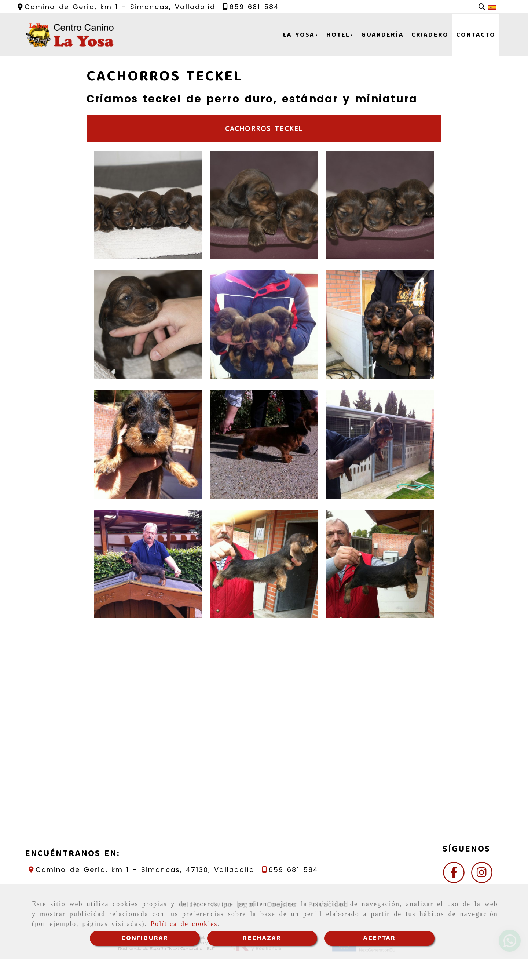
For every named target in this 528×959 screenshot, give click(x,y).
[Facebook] (453, 874)
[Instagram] (481, 874)
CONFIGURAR (145, 938)
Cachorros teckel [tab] (264, 128)
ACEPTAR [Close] (379, 938)
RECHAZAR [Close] (262, 938)
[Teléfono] (251, 6)
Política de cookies (184, 923)
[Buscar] (482, 6)
